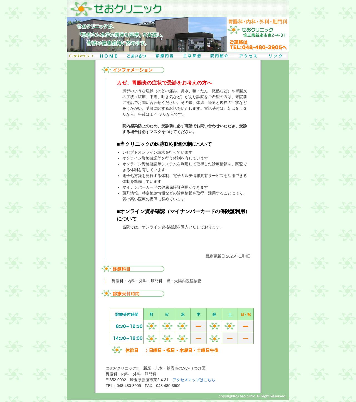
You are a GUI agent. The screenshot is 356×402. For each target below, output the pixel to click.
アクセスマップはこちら (193, 380)
